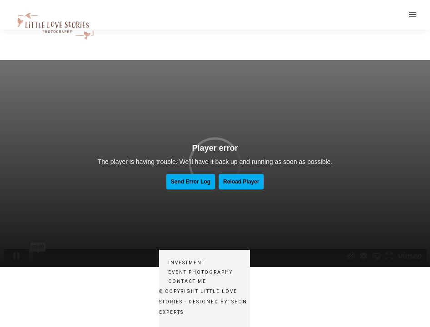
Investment (186, 262)
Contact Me (187, 281)
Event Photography (200, 272)
